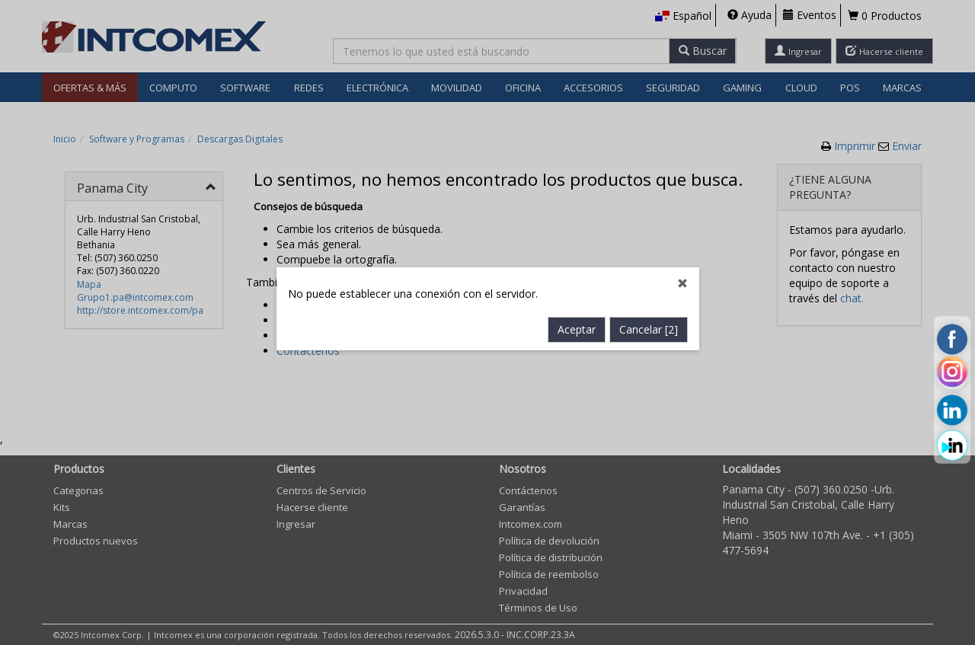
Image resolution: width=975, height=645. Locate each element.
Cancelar (648, 315)
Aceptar (577, 315)
